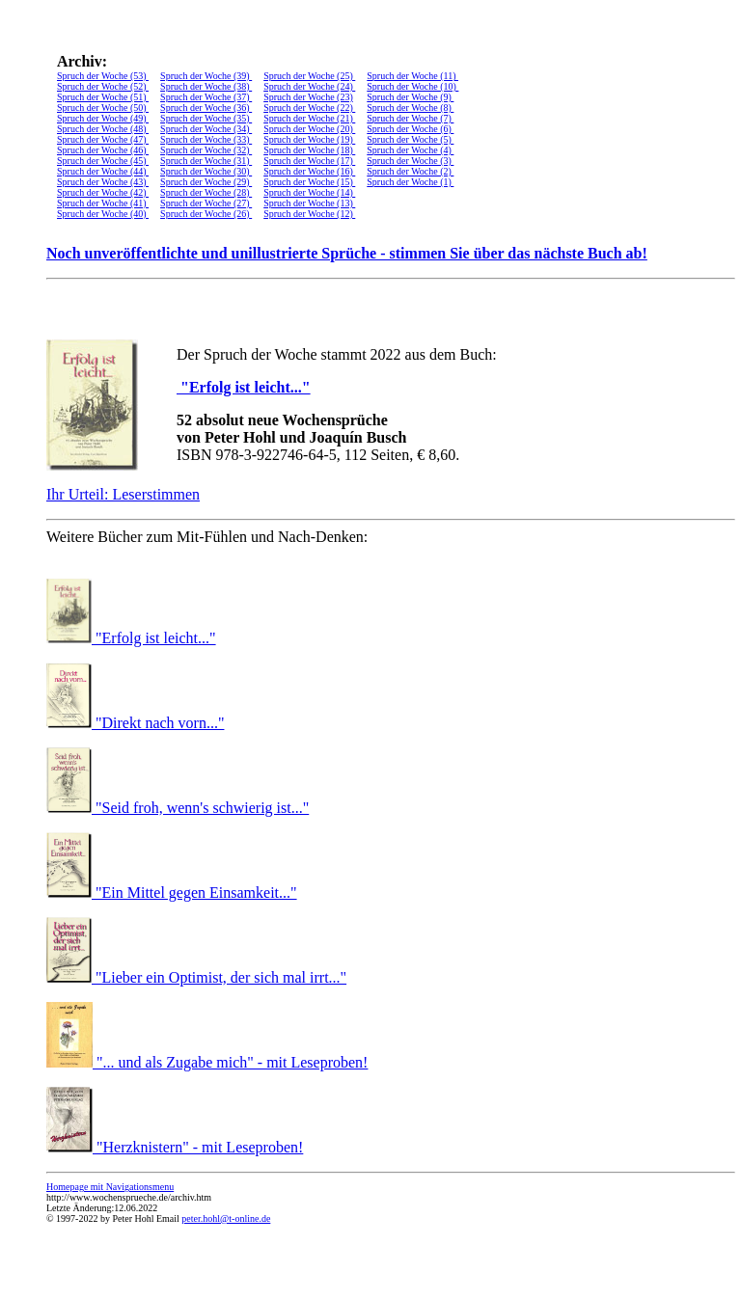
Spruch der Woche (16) (309, 171)
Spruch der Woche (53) (103, 75)
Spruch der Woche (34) (206, 128)
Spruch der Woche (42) (103, 192)
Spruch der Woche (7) (410, 118)
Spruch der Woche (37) (206, 97)
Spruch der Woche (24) (309, 86)
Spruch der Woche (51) (103, 97)
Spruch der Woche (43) (103, 181)
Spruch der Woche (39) (206, 75)
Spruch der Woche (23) (308, 97)
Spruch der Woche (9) (410, 97)
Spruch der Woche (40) (103, 213)
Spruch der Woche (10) (412, 86)
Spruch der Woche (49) (103, 118)
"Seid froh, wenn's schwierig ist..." (202, 807)
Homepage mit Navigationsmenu (110, 1186)
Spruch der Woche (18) (309, 150)
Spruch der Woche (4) (410, 150)
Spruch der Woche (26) (206, 213)
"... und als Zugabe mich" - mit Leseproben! (232, 1062)
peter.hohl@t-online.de (225, 1218)
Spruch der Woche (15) (309, 181)
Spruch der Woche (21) (309, 118)
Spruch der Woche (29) (206, 181)
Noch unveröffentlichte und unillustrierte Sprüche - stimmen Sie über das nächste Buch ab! (346, 253)
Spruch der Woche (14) (309, 192)
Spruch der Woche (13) (309, 203)
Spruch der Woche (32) (206, 150)
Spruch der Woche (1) (410, 181)
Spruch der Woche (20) (309, 128)
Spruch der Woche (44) (103, 171)
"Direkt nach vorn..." (160, 723)
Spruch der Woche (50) (103, 107)
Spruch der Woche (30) (206, 171)
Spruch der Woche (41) (103, 203)
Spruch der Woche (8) (410, 107)
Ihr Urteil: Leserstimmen (123, 494)
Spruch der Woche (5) (410, 139)
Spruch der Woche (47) (103, 139)
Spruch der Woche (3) (410, 160)
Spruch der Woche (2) (410, 171)
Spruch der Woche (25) (309, 75)
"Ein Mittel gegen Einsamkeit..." (196, 892)
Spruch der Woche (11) (412, 75)
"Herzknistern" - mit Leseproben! (199, 1147)
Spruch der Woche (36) (206, 107)
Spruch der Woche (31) (206, 160)
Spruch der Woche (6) (410, 128)
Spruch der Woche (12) (309, 213)
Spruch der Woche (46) (103, 150)
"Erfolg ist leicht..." (244, 387)
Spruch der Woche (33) (206, 139)
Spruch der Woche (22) (309, 107)
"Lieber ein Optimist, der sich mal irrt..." (221, 977)
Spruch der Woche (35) (206, 118)
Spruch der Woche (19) (309, 139)
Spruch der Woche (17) (309, 160)
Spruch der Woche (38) (206, 86)
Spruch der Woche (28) (206, 192)
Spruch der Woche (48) (103, 128)
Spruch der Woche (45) (103, 160)
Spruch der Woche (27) (206, 203)
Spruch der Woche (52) (103, 86)
